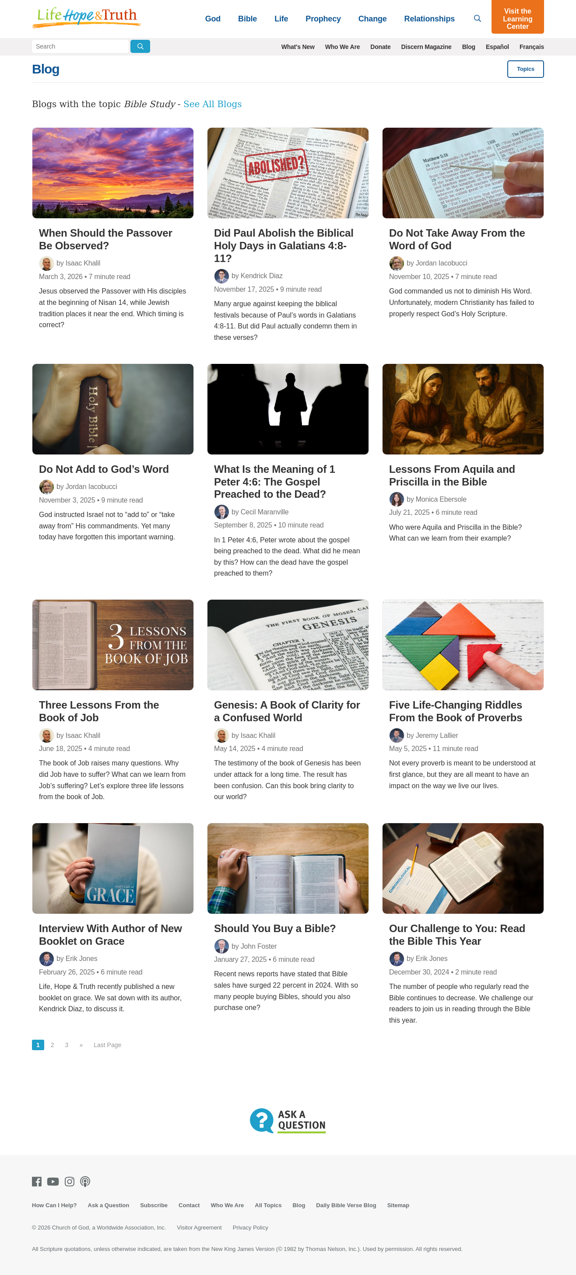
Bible (247, 18)
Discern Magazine (426, 46)
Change (372, 18)
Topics (525, 69)
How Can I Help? (54, 1205)
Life (281, 18)
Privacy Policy (250, 1227)
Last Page (107, 1044)
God (213, 18)
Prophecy (323, 18)
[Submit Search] (140, 46)
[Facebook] (38, 1181)
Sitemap (398, 1205)
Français (532, 46)
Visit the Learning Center (518, 18)
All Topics (268, 1205)
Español (497, 46)
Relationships (429, 18)
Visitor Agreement (199, 1227)
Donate (380, 46)
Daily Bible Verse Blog (346, 1205)
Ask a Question (109, 1205)
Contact (189, 1205)
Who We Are (342, 46)
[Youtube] (55, 1181)
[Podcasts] (87, 1181)
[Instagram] (71, 1181)
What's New (298, 46)
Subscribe (154, 1205)
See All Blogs (212, 104)
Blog (468, 46)
